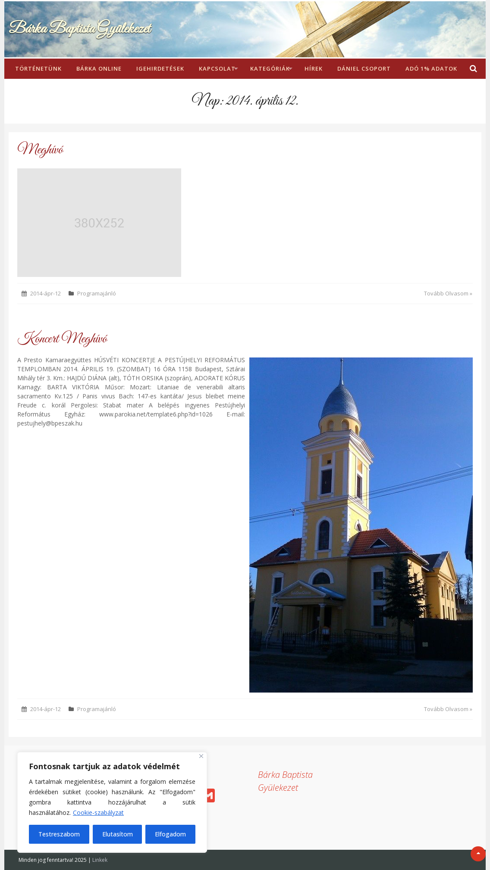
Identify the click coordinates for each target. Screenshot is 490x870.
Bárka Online (99, 68)
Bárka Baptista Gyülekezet (79, 29)
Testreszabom (59, 834)
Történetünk (38, 68)
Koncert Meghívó (62, 339)
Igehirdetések (160, 68)
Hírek (314, 68)
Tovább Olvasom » (448, 293)
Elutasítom (117, 834)
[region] (112, 802)
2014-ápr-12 (45, 293)
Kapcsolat (217, 68)
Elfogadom (170, 834)
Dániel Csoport (364, 68)
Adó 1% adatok (431, 68)
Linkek (99, 860)
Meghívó (40, 150)
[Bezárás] (201, 756)
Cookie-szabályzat (98, 812)
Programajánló (96, 293)
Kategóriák (270, 68)
